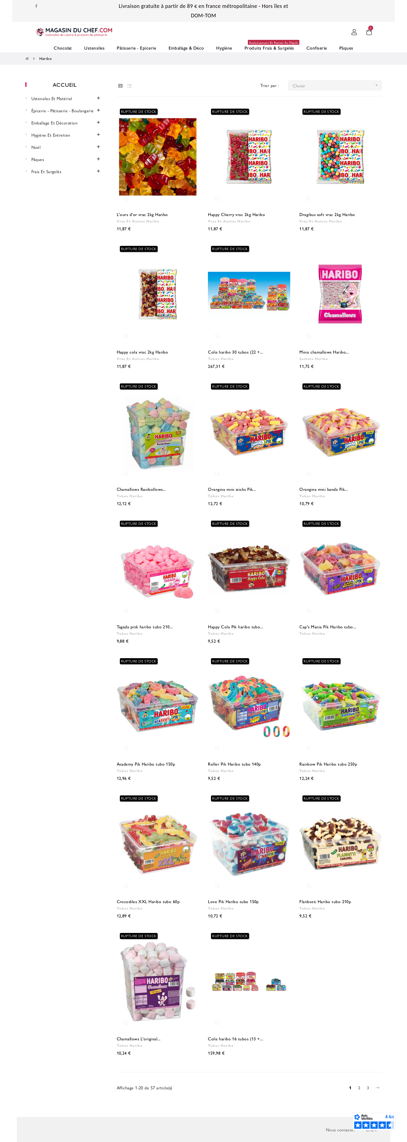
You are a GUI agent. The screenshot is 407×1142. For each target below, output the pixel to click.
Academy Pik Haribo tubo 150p (146, 764)
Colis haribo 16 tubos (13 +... (235, 1038)
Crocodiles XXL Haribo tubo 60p (148, 901)
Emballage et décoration (54, 123)
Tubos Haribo (221, 358)
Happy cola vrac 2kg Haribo (142, 352)
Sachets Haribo (313, 358)
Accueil (65, 84)
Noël (36, 147)
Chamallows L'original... (139, 1038)
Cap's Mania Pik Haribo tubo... (327, 626)
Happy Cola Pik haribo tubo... (235, 626)
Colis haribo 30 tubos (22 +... (235, 352)
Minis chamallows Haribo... (324, 352)
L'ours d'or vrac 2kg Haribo (142, 214)
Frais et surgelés (46, 171)
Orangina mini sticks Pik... (232, 489)
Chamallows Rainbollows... (141, 489)
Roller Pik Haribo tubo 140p (234, 764)
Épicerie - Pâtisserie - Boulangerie (62, 110)
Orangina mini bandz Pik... (323, 489)
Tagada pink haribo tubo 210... (145, 626)
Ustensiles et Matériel (51, 98)
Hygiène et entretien (50, 135)
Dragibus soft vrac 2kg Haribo (327, 214)
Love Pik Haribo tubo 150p (233, 901)
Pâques (37, 159)
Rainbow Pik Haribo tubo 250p (328, 764)
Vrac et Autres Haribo (138, 220)
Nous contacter (340, 1129)
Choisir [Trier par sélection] (337, 85)
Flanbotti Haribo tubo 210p (325, 901)
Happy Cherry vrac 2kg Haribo (236, 214)
